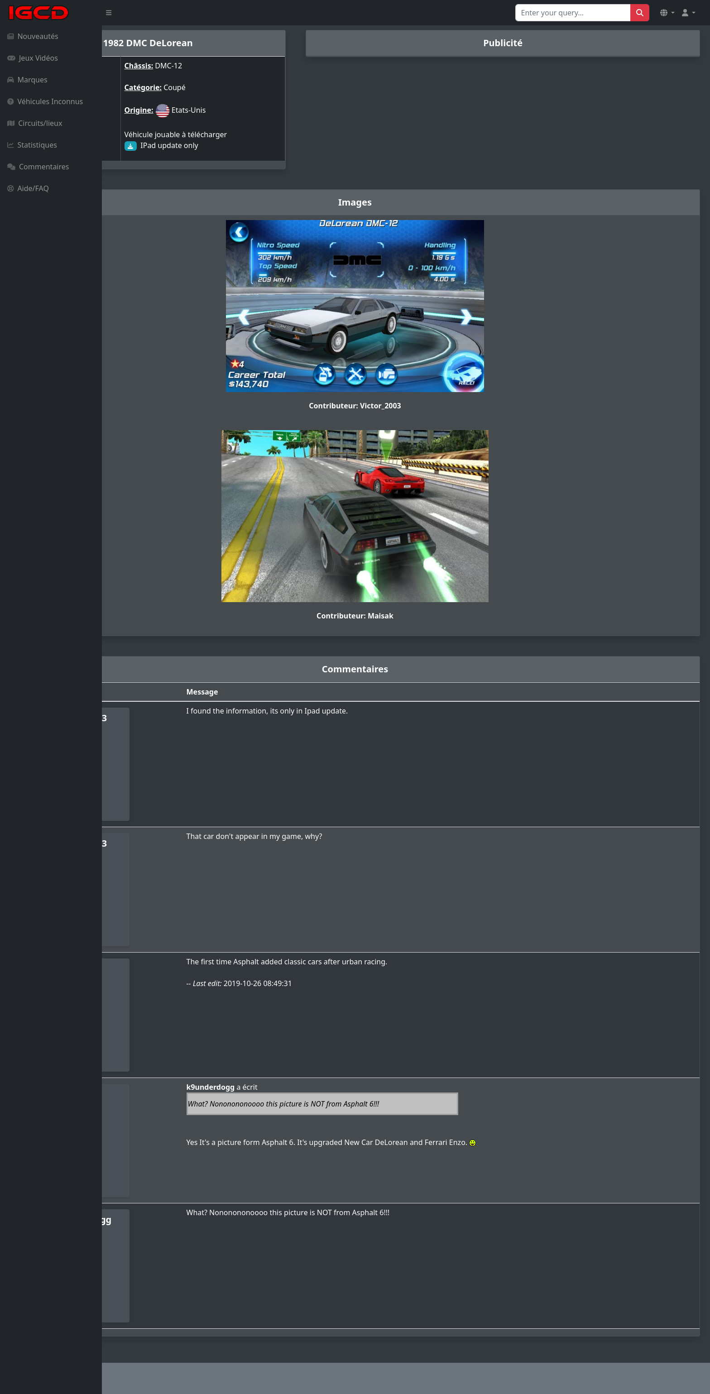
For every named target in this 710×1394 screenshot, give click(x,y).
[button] (667, 13)
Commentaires (38, 167)
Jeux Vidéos (32, 58)
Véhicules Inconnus (45, 101)
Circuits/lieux (34, 123)
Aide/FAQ (28, 188)
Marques (27, 80)
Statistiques (32, 145)
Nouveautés (32, 36)
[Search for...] (573, 12)
